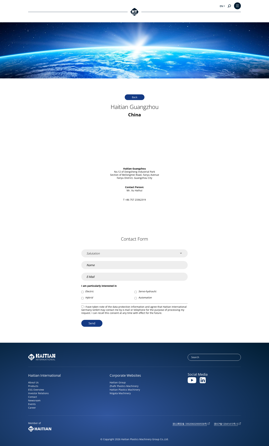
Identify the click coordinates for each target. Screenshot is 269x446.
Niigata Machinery (120, 393)
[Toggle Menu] (237, 6)
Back (134, 97)
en (221, 6)
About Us (33, 382)
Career (32, 407)
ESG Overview (36, 389)
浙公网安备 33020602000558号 (190, 423)
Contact (32, 396)
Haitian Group (118, 382)
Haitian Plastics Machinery (125, 389)
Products (33, 386)
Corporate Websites (125, 375)
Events (32, 404)
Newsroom (34, 400)
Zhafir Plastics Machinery (124, 386)
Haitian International (44, 375)
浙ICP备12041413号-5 (226, 423)
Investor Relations (38, 393)
